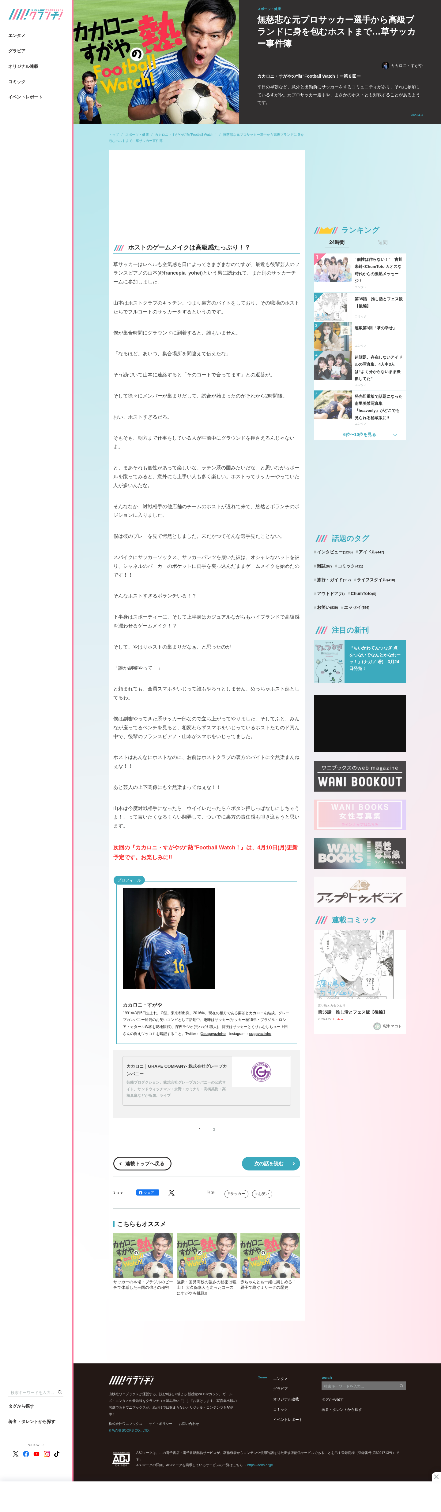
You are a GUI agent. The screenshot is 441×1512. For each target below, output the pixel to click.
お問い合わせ (189, 1423)
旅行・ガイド (334, 579)
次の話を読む (269, 1163)
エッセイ (356, 607)
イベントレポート (25, 96)
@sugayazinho (212, 1034)
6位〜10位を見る (359, 434)
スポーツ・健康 (137, 134)
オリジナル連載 (23, 66)
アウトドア (331, 593)
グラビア (16, 50)
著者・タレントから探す (31, 1421)
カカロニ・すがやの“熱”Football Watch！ (186, 134)
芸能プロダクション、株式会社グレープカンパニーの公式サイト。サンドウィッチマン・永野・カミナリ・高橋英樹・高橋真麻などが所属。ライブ (176, 1089)
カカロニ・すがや (402, 65)
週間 (383, 242)
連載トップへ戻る (144, 1163)
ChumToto (363, 593)
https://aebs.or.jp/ (260, 1465)
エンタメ (16, 35)
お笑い (263, 1194)
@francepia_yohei (180, 272)
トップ (114, 134)
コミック (16, 81)
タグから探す (21, 1406)
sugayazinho (260, 1034)
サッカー (237, 1194)
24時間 (337, 242)
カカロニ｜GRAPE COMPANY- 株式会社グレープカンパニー (176, 1070)
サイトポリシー (160, 1423)
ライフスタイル (376, 579)
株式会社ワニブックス (125, 1423)
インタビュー (335, 551)
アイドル (371, 551)
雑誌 (324, 566)
